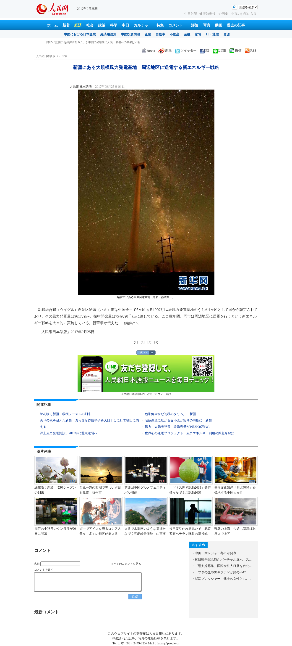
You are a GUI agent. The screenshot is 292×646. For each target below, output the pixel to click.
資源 (226, 34)
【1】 (135, 342)
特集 (160, 25)
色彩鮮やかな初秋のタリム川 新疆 (170, 414)
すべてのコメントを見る (126, 563)
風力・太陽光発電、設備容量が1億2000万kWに (178, 427)
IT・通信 (212, 34)
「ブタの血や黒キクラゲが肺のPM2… (222, 572)
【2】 (142, 342)
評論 (194, 25)
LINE (219, 50)
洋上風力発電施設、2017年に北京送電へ (68, 433)
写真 (206, 25)
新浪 (165, 50)
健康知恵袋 (207, 14)
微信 (235, 50)
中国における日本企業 (80, 34)
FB (204, 50)
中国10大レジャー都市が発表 (215, 553)
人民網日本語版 (45, 56)
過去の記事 (236, 25)
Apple (148, 50)
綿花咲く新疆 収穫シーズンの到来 (65, 414)
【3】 (149, 342)
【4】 (156, 342)
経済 (78, 25)
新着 (66, 25)
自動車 (160, 34)
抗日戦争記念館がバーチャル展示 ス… (223, 559)
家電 (198, 34)
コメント (175, 25)
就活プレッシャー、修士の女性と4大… (223, 578)
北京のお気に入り (244, 14)
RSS (250, 50)
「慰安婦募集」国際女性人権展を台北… (223, 566)
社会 (90, 25)
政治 (101, 25)
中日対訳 (190, 14)
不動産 (174, 34)
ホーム (52, 25)
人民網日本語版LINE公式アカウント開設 (146, 375)
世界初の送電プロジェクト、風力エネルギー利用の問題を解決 (189, 433)
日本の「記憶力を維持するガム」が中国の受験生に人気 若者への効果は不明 (92, 42)
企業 (148, 34)
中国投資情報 (130, 34)
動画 (218, 25)
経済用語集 (108, 34)
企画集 (224, 14)
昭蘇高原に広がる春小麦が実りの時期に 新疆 (178, 420)
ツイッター (185, 50)
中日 (125, 25)
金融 (187, 34)
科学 (113, 25)
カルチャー (143, 25)
